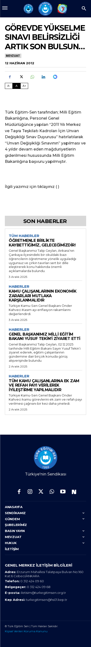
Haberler (19, 286)
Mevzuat (13, 56)
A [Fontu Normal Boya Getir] (16, 85)
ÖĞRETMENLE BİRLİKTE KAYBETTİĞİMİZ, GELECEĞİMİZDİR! (42, 242)
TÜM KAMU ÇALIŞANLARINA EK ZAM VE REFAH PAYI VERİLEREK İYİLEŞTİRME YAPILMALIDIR (44, 385)
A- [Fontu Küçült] (8, 85)
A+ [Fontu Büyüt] (24, 85)
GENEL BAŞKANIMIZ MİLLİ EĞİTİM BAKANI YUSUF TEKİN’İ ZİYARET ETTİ (44, 336)
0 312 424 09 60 (32, 581)
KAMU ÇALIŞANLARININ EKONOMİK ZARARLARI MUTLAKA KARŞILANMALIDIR (42, 295)
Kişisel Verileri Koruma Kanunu (26, 631)
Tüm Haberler (24, 236)
